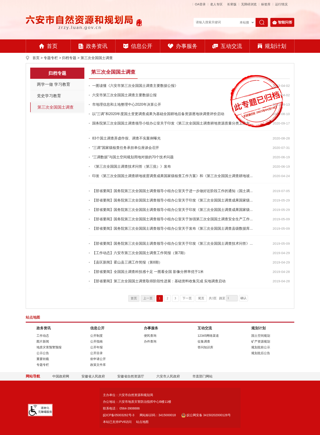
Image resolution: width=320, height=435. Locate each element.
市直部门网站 (204, 376)
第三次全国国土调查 (97, 58)
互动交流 (227, 46)
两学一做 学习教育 (53, 84)
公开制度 (96, 335)
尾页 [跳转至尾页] (201, 298)
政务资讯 (93, 46)
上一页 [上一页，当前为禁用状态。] (148, 298)
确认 (243, 298)
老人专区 (216, 4)
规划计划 (272, 46)
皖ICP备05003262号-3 (118, 415)
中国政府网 (60, 376)
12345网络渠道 (208, 335)
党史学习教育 (49, 96)
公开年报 (96, 347)
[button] (232, 4)
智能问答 (282, 22)
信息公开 (137, 46)
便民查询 (150, 335)
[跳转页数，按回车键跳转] (232, 298)
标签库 (266, 4)
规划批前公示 (260, 347)
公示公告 (42, 353)
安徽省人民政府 (93, 376)
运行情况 (281, 4)
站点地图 (142, 422)
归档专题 (69, 58)
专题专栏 (51, 58)
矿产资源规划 (260, 341)
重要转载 (42, 359)
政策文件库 (98, 364)
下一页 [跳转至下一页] (187, 298)
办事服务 (182, 46)
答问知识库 (205, 347)
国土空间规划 (260, 335)
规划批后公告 (260, 353)
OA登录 (200, 4)
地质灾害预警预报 (49, 347)
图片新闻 (42, 341)
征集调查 (204, 341)
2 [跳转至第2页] (167, 298)
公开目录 (96, 353)
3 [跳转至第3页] (175, 298)
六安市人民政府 (168, 376)
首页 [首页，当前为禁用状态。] (134, 298)
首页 (48, 46)
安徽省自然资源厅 (130, 376)
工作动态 (42, 335)
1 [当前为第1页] (159, 298)
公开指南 (96, 341)
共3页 (213, 298)
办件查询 (150, 341)
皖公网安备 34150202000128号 (206, 415)
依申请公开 (98, 359)
